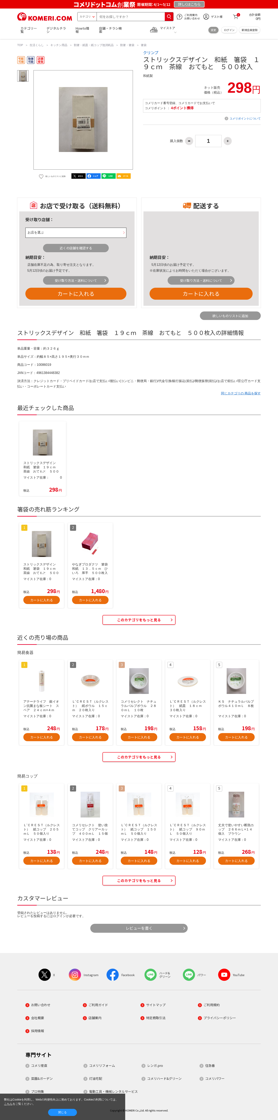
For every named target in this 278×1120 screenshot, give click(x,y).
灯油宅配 (95, 1078)
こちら (8, 1103)
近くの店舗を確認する (76, 248)
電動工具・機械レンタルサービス (113, 1091)
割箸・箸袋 (127, 45)
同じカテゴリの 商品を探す (241, 393)
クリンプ (150, 52)
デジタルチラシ (56, 30)
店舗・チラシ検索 (110, 30)
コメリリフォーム (102, 1065)
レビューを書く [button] (139, 928)
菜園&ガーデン (42, 1078)
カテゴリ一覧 (28, 30)
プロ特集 (37, 1091)
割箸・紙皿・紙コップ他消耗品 (94, 45)
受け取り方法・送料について (76, 280)
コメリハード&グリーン (164, 1078)
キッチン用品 (58, 45)
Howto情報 (82, 30)
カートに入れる (75, 293)
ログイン (229, 30)
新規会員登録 (250, 30)
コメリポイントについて (245, 118)
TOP (20, 45)
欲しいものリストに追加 (230, 315)
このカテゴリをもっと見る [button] (139, 619)
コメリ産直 (39, 1065)
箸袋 (144, 45)
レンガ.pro (155, 1065)
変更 (213, 30)
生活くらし (37, 45)
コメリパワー (215, 1078)
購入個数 (176, 141)
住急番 (210, 1065)
